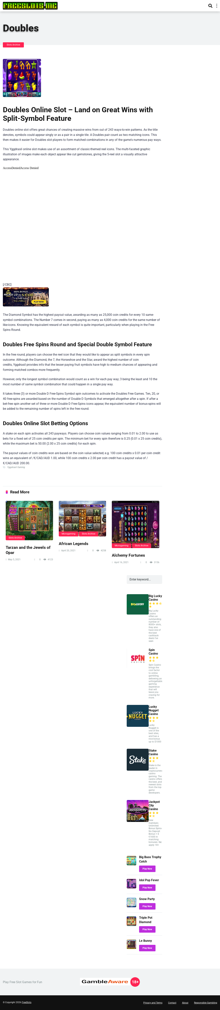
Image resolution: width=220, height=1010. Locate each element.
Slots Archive (13, 44)
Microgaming (68, 533)
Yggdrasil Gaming (16, 467)
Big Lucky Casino (155, 597)
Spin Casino (153, 651)
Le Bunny (145, 941)
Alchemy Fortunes (128, 555)
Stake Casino (153, 752)
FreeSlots (26, 1002)
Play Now (147, 868)
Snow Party (147, 899)
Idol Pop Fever (149, 880)
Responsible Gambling (205, 1002)
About (185, 1002)
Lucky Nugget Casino (154, 710)
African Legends (73, 543)
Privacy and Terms (152, 1002)
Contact (172, 1002)
